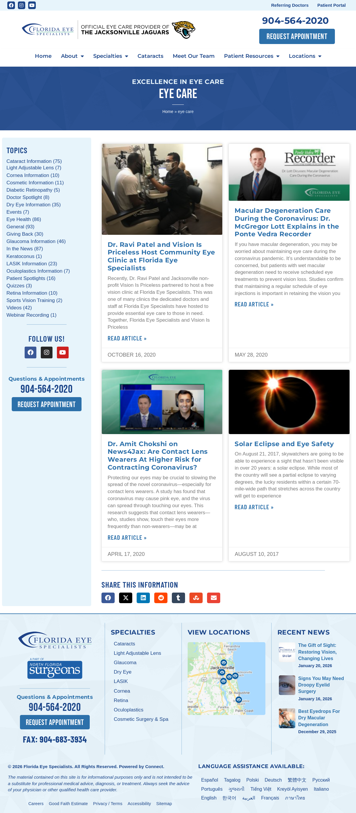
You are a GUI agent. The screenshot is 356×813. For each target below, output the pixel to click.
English (208, 797)
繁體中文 (297, 779)
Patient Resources (251, 56)
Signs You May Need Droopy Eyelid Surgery (321, 685)
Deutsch (273, 779)
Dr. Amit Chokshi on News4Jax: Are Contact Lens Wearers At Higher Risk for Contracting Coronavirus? (158, 455)
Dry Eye (122, 672)
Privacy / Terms (108, 803)
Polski (252, 779)
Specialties (110, 56)
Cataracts (150, 56)
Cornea (122, 691)
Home (43, 56)
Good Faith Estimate (68, 803)
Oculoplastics (128, 710)
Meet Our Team (194, 56)
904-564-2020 (295, 20)
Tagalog (232, 779)
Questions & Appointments (47, 379)
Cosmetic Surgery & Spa (141, 719)
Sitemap (164, 803)
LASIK (121, 681)
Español (209, 779)
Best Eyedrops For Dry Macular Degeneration (319, 718)
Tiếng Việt (260, 788)
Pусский (321, 779)
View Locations (219, 632)
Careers (36, 803)
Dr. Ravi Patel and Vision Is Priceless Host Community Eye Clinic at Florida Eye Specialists (161, 256)
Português (212, 788)
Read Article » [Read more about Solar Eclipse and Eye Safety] (254, 506)
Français (270, 797)
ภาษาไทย (295, 797)
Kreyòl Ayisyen (292, 788)
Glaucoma (125, 662)
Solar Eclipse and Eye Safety (284, 444)
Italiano (321, 788)
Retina (121, 700)
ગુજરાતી (236, 788)
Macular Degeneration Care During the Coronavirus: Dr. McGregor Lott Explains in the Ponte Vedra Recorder (287, 222)
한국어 (229, 797)
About (72, 56)
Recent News (303, 632)
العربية (248, 797)
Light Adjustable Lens (137, 653)
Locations (305, 56)
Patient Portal (331, 5)
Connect (154, 766)
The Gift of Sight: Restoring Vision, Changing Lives (317, 652)
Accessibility (139, 803)
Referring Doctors (290, 5)
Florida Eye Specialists (47, 766)
